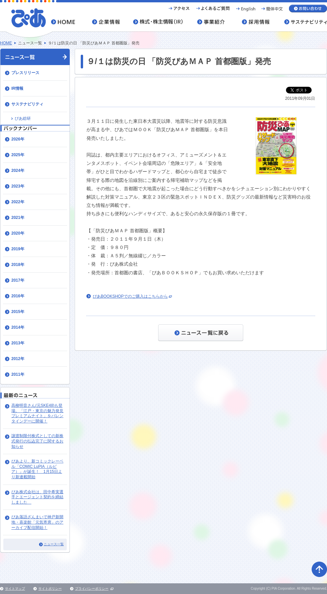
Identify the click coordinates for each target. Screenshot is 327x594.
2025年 (17, 155)
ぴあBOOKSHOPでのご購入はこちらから (130, 296)
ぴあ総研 (23, 118)
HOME (6, 43)
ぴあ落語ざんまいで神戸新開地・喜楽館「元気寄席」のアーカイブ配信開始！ (37, 522)
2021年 (17, 217)
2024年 (17, 170)
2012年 (17, 358)
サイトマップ (15, 588)
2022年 (17, 202)
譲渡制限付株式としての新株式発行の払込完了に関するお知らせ (37, 441)
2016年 (17, 296)
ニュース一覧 (54, 544)
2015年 (17, 311)
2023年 (17, 186)
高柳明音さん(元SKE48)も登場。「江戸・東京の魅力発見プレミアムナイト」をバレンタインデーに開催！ (37, 413)
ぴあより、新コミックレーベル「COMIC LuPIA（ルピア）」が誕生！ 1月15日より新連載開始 (37, 469)
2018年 (17, 264)
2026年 (17, 139)
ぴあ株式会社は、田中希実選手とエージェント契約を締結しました (37, 497)
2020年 (17, 233)
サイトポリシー (50, 588)
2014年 (17, 327)
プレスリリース (25, 72)
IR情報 (17, 88)
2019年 (17, 249)
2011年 (17, 374)
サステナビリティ (27, 104)
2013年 (17, 343)
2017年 (17, 280)
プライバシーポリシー (91, 588)
